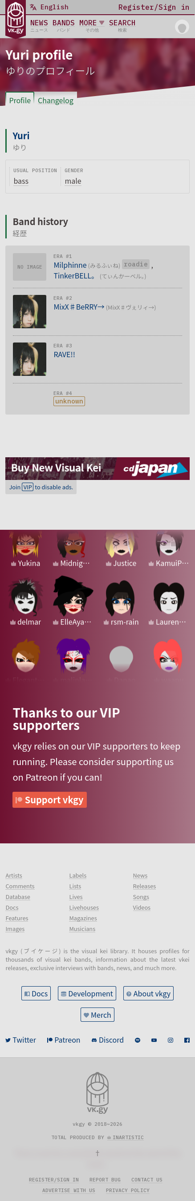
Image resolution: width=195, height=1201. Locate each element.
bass (20, 180)
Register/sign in (54, 1180)
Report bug (105, 1180)
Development (90, 993)
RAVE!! (64, 354)
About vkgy (152, 993)
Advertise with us (68, 1190)
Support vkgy (54, 799)
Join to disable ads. (41, 487)
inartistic (128, 1137)
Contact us (146, 1180)
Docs (40, 993)
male (73, 180)
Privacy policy (128, 1190)
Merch (101, 1014)
